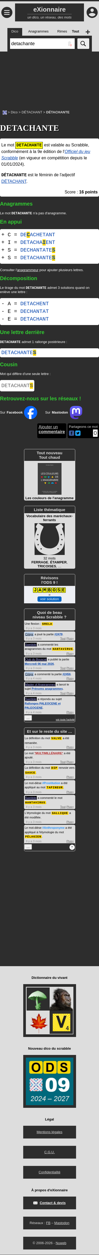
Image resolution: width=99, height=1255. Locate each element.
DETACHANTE (37, 258)
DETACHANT (34, 320)
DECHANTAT (34, 312)
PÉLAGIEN (33, 837)
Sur (18, 415)
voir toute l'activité (65, 721)
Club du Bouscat (36, 661)
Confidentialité (49, 1172)
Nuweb (61, 1243)
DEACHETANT (37, 235)
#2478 (58, 636)
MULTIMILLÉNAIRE (49, 755)
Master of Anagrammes (40, 686)
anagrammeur (28, 270)
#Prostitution (51, 784)
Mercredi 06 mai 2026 (39, 666)
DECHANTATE (37, 250)
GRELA (47, 626)
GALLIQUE (60, 814)
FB (48, 1223)
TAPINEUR (55, 788)
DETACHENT (34, 304)
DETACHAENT (37, 243)
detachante (18, 354)
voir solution (49, 602)
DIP (54, 769)
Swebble (30, 647)
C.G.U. (49, 1152)
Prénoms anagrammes (47, 690)
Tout (63, 640)
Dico (14, 112)
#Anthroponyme (53, 828)
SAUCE (30, 774)
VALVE (56, 740)
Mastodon (61, 1223)
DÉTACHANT (32, 112)
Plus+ (70, 640)
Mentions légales (50, 1132)
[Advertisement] (49, 78)
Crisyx (29, 636)
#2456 (67, 676)
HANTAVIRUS (63, 651)
